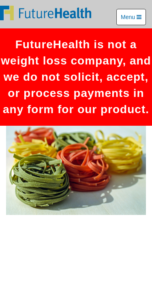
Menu (131, 17)
